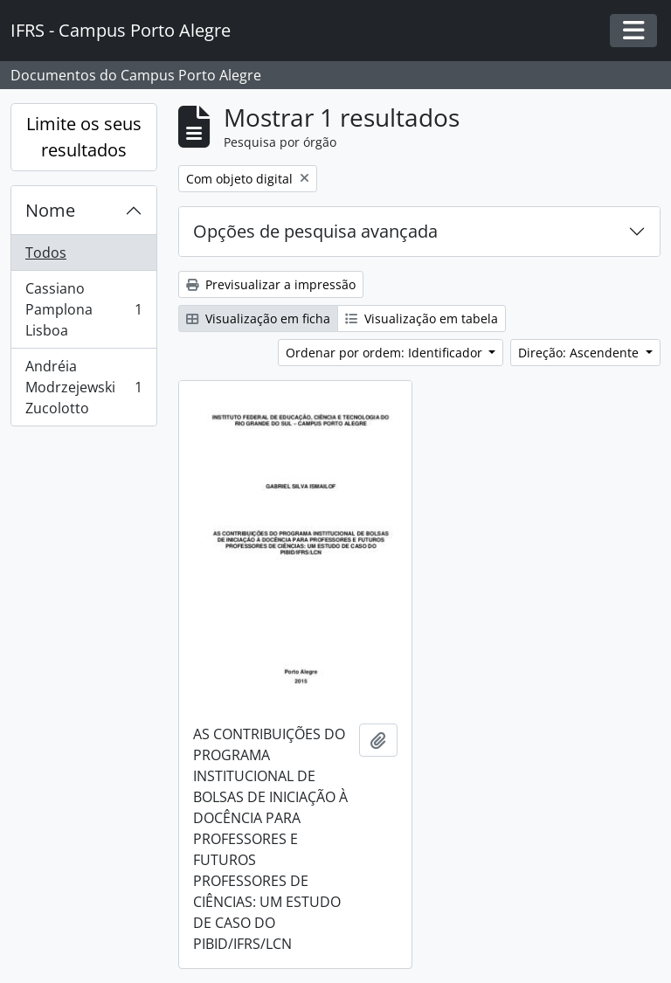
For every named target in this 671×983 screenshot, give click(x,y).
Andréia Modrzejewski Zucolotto (83, 387)
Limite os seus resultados (84, 137)
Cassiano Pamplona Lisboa (83, 309)
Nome (50, 210)
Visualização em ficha (258, 318)
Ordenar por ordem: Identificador (386, 352)
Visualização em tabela (421, 318)
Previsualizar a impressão (271, 284)
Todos (45, 252)
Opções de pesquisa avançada (315, 231)
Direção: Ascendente (580, 352)
